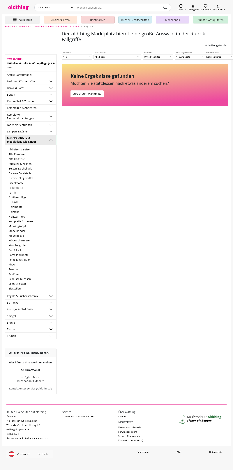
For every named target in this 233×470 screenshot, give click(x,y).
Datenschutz (215, 451)
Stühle (11, 322)
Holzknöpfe (15, 207)
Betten (11, 94)
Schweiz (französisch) (129, 436)
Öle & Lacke (16, 250)
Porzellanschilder (19, 259)
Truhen (11, 336)
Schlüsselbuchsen (20, 279)
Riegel (12, 264)
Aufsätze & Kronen (20, 163)
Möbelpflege (16, 235)
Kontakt (122, 416)
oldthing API (12, 433)
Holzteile (14, 212)
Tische (11, 329)
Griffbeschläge (18, 197)
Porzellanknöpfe (19, 255)
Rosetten (14, 269)
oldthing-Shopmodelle (17, 429)
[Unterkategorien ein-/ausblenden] (51, 75)
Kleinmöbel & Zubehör (21, 101)
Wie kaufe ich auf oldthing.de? (21, 420)
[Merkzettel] (205, 7)
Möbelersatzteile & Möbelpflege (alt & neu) (21, 139)
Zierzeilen (15, 288)
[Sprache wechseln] (181, 7)
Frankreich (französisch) (130, 440)
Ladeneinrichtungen (19, 125)
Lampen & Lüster (17, 131)
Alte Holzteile (17, 159)
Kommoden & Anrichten (22, 108)
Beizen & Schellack (20, 168)
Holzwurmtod (17, 216)
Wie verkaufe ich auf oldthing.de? (23, 425)
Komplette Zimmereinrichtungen (20, 116)
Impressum (143, 451)
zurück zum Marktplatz (87, 93)
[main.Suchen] (165, 7)
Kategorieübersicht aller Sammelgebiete (27, 438)
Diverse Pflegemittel (21, 178)
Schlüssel (14, 274)
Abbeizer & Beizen (20, 149)
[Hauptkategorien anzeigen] (22, 19)
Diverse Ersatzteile (20, 173)
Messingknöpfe (18, 226)
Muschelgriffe (17, 245)
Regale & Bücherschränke (23, 296)
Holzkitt (13, 202)
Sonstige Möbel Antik (20, 309)
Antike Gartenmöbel (19, 74)
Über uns (11, 416)
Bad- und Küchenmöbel (21, 81)
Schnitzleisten (17, 283)
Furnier (13, 192)
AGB (179, 451)
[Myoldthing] (193, 7)
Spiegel (11, 316)
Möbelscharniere (19, 240)
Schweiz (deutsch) (127, 431)
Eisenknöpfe (16, 183)
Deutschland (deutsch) (129, 427)
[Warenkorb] (219, 7)
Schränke (12, 302)
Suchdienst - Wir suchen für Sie (78, 416)
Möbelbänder (17, 231)
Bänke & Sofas (15, 88)
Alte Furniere (17, 154)
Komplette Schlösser (21, 221)
